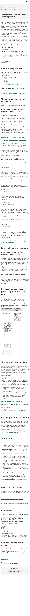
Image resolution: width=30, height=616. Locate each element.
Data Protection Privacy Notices (8, 9)
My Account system (17, 261)
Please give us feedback (15, 571)
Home (2, 6)
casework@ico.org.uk (9, 533)
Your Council (9, 6)
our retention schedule (12, 432)
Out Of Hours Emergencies (15, 593)
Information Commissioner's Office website (13, 519)
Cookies (15, 590)
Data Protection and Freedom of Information (11, 8)
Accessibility (15, 585)
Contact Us (15, 588)
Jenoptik (9, 391)
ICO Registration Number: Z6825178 (12, 84)
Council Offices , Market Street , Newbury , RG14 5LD (15, 598)
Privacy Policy (15, 595)
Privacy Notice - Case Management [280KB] (16, 140)
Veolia (4, 390)
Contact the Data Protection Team (17, 93)
